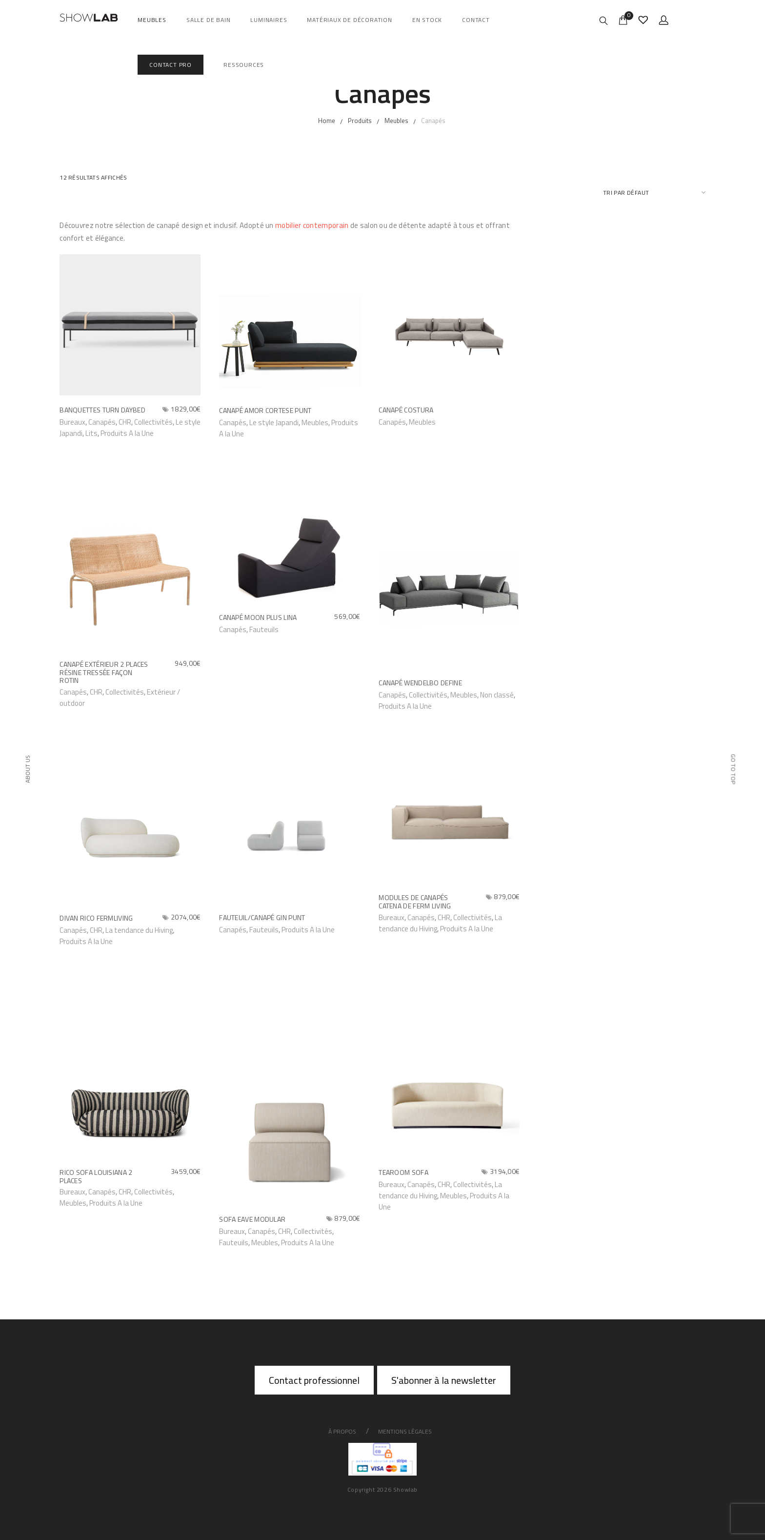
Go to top (733, 769)
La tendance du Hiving (139, 930)
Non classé (497, 694)
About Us (27, 769)
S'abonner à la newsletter (443, 1380)
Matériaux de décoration (349, 20)
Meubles (152, 20)
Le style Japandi (274, 422)
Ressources (243, 65)
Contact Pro (170, 64)
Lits (91, 433)
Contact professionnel (314, 1380)
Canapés (102, 1191)
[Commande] (654, 192)
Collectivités (153, 422)
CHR (125, 422)
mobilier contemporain (311, 225)
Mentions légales (405, 1431)
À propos (342, 1431)
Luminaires (268, 20)
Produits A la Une (127, 433)
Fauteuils (264, 629)
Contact (476, 20)
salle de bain (208, 20)
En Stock (427, 20)
